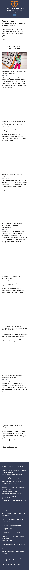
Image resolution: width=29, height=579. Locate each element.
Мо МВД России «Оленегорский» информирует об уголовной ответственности (12, 225)
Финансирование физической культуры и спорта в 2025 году (14, 72)
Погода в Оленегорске (10, 447)
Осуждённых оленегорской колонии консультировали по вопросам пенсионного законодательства (13, 122)
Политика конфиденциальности (11, 564)
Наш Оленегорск (14, 8)
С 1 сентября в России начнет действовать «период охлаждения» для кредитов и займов (14, 328)
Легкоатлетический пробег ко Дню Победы (13, 426)
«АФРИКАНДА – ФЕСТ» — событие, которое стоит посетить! (13, 175)
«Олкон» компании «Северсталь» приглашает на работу (12, 376)
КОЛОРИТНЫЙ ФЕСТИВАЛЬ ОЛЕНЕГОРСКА (11, 277)
